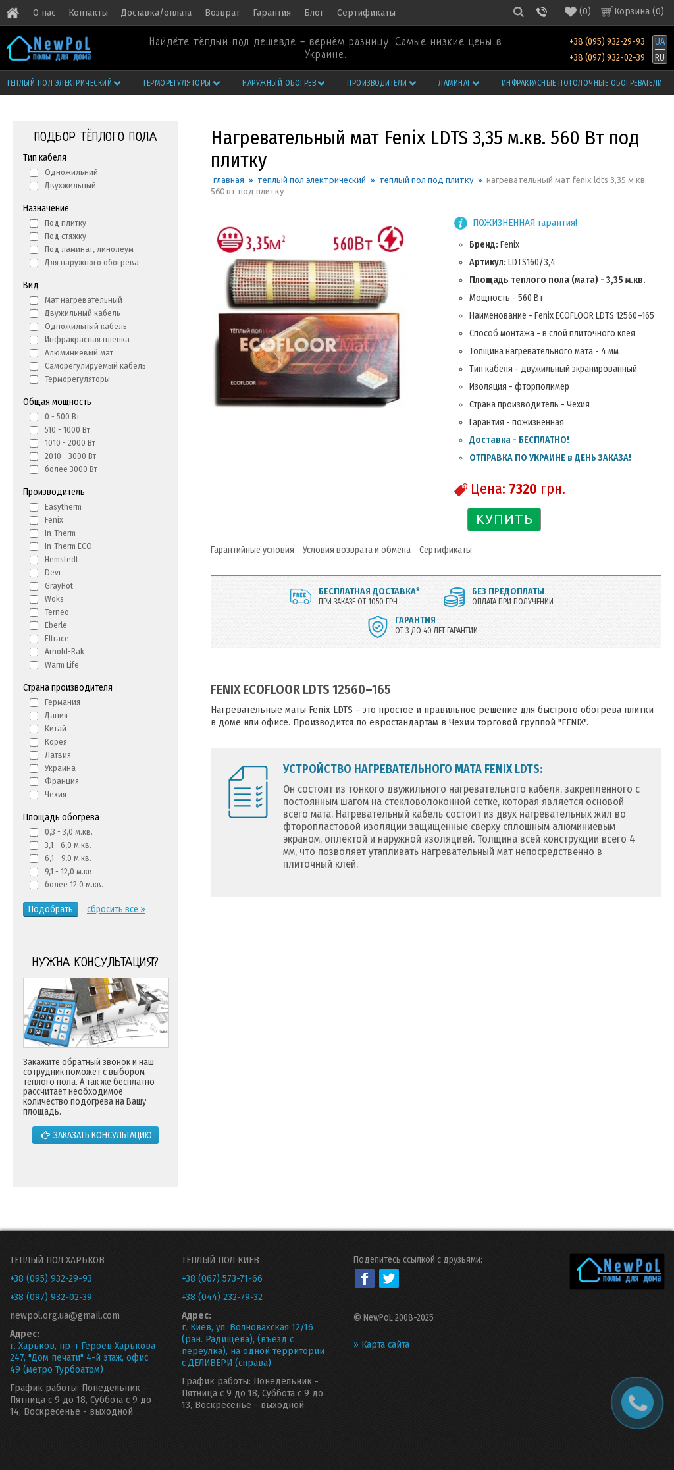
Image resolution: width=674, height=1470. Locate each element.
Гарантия (272, 12)
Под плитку (65, 223)
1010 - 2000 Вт (70, 443)
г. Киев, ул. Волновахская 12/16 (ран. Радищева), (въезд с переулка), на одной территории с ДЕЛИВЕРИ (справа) (253, 1345)
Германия (62, 702)
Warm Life (62, 664)
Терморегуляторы (182, 83)
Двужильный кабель (82, 313)
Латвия (58, 755)
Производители (382, 83)
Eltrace (57, 638)
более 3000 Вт (71, 469)
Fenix (54, 520)
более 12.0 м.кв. (74, 884)
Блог (314, 12)
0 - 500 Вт (62, 416)
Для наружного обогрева (92, 262)
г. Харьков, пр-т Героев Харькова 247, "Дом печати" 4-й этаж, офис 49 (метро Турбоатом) (82, 1357)
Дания (56, 715)
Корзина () (639, 11)
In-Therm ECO (68, 546)
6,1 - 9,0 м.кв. (68, 858)
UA (660, 41)
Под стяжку (65, 236)
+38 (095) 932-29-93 (607, 41)
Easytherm (63, 507)
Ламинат (459, 83)
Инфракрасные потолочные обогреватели (582, 83)
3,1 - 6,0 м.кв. (68, 845)
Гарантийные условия (252, 550)
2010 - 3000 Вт (70, 456)
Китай (55, 728)
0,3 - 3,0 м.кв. (69, 832)
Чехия (55, 794)
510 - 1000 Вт (67, 429)
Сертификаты (366, 12)
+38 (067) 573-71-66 (222, 1278)
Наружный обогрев (284, 83)
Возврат (222, 12)
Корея (56, 742)
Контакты (88, 12)
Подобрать (50, 909)
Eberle (56, 625)
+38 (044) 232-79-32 (222, 1297)
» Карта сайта (381, 1344)
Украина (60, 768)
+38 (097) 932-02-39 (607, 57)
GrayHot (59, 586)
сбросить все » (116, 909)
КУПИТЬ (504, 519)
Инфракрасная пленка (87, 339)
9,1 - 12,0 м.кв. (69, 871)
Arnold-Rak (64, 651)
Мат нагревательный (83, 300)
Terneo (57, 612)
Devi (53, 572)
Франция (62, 781)
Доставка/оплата (156, 12)
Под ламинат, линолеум (89, 249)
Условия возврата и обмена (357, 550)
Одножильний (71, 172)
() (578, 11)
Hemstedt (61, 559)
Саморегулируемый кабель (95, 366)
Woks (54, 599)
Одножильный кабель (86, 326)
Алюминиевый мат (79, 352)
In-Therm (60, 533)
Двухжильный (70, 185)
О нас (44, 12)
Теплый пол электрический (65, 83)
